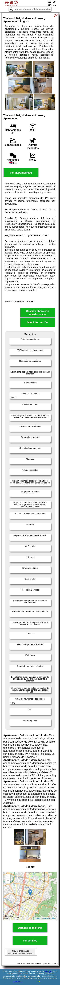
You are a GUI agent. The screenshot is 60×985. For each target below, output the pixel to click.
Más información (37, 322)
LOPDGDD (17, 981)
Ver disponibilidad (21, 172)
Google (48, 971)
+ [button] (8, 876)
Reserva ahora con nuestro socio (37, 312)
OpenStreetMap (49, 918)
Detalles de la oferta (30, 928)
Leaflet (37, 918)
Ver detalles (30, 940)
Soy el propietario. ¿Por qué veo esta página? (21, 952)
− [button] (8, 881)
